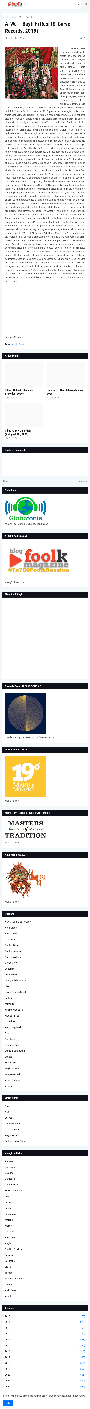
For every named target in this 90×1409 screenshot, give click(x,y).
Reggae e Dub (12, 1045)
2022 (45, 1386)
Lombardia (10, 1214)
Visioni (8, 1086)
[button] (4, 4)
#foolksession (12, 933)
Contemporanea (13, 951)
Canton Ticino (12, 1184)
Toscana (9, 1272)
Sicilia (8, 1266)
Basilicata (10, 1167)
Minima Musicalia (14, 1009)
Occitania (10, 1231)
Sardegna (10, 1261)
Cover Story (11, 962)
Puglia (8, 1243)
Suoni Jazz (10, 1062)
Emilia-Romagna (13, 1190)
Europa (8, 1117)
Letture (8, 998)
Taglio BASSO (12, 1068)
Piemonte (10, 1237)
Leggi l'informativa (75, 1395)
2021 (45, 1380)
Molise (8, 1225)
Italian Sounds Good (15, 992)
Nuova (6, 481)
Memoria (9, 1004)
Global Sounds (12, 1123)
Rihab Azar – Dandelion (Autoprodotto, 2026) (18, 432)
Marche (9, 1220)
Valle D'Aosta (11, 1290)
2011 (45, 1322)
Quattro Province (13, 1249)
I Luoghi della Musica (15, 980)
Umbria (8, 1284)
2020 (45, 1375)
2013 (45, 1333)
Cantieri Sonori (12, 945)
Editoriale (9, 968)
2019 (45, 1369)
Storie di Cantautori (15, 1050)
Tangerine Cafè (12, 1074)
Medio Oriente (26, 17)
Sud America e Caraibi (16, 1141)
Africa (8, 1106)
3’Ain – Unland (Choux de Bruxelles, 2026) (19, 391)
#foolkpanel (11, 927)
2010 (45, 1316)
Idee (7, 986)
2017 (45, 1357)
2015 (45, 1345)
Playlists (9, 1033)
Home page (11, 17)
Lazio (8, 1202)
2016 (45, 1351)
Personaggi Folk (13, 1027)
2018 (45, 1363)
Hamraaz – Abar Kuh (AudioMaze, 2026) (65, 391)
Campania (10, 1178)
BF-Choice (10, 939)
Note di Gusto (12, 1021)
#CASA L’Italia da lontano (18, 921)
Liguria (8, 1208)
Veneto (8, 1296)
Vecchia (83, 481)
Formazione (11, 974)
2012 (45, 1328)
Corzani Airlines (13, 957)
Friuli (7, 1196)
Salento (9, 1255)
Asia (7, 1112)
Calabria (9, 1173)
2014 (45, 1339)
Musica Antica (12, 1015)
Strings (8, 1056)
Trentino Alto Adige (14, 1278)
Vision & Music (12, 1080)
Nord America (12, 1129)
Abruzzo (9, 1161)
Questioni (10, 1039)
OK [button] (8, 1403)
